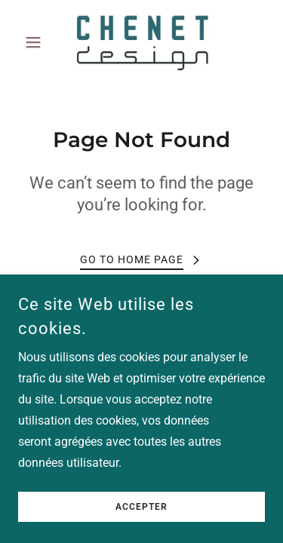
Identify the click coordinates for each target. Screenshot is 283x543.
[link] (141, 42)
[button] (36, 42)
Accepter (141, 528)
